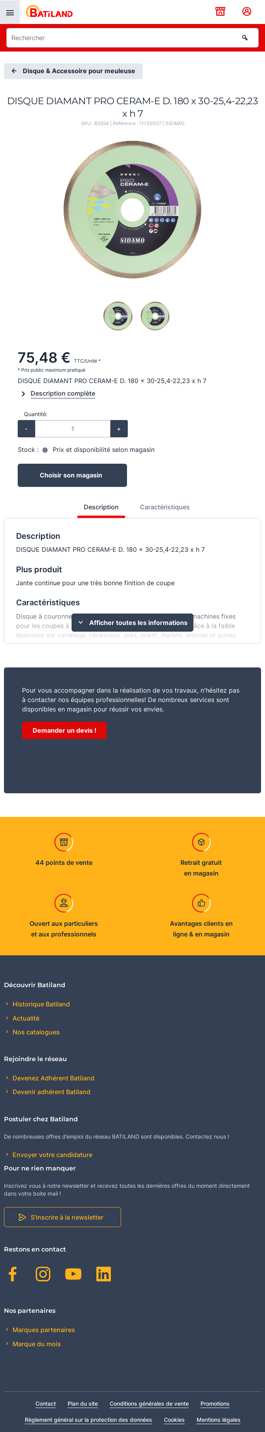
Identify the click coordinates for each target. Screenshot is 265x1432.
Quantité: (36, 414)
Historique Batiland (40, 1004)
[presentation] (10, 12)
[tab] (97, 510)
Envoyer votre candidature (51, 1155)
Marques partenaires (43, 1330)
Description (101, 507)
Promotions (215, 1403)
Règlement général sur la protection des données (88, 1419)
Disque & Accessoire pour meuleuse (72, 71)
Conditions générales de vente (149, 1403)
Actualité (25, 1018)
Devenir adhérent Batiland (50, 1092)
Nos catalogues (35, 1032)
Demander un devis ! (64, 730)
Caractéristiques (165, 507)
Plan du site (83, 1403)
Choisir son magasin (71, 475)
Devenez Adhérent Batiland (52, 1078)
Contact (45, 1403)
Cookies (174, 1419)
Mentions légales (219, 1419)
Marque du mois (36, 1344)
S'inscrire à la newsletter (67, 1217)
